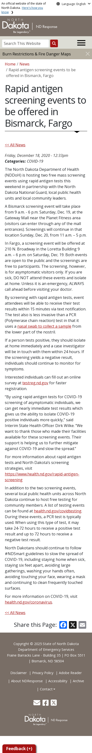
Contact (46, 689)
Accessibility (57, 681)
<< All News (15, 145)
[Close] (87, 54)
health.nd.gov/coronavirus (28, 602)
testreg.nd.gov (35, 382)
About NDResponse (27, 681)
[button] (37, 704)
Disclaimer (18, 672)
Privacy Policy (42, 672)
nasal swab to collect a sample (44, 326)
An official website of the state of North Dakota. (23, 7)
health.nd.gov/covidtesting (57, 511)
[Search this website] (54, 43)
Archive (78, 681)
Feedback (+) (19, 748)
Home (10, 64)
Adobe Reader (70, 672)
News (24, 64)
